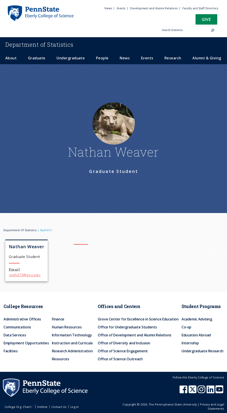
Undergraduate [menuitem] (71, 58)
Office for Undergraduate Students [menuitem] (127, 327)
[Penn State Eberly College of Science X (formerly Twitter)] (193, 392)
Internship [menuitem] (190, 343)
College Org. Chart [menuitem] (19, 407)
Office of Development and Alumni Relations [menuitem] (134, 335)
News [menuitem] (108, 8)
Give (206, 19)
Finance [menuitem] (58, 319)
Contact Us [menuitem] (59, 407)
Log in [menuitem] (74, 407)
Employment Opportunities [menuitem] (26, 343)
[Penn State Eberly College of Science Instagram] (202, 392)
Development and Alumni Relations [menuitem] (154, 8)
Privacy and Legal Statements (212, 406)
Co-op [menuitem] (186, 327)
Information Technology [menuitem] (72, 335)
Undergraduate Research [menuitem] (202, 351)
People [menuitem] (102, 58)
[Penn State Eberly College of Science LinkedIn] (211, 392)
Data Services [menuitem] (15, 335)
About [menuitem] (11, 58)
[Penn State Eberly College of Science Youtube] (219, 392)
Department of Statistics (20, 230)
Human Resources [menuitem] (67, 327)
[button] (206, 20)
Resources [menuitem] (60, 359)
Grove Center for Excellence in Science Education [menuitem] (138, 319)
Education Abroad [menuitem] (196, 335)
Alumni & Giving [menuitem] (206, 58)
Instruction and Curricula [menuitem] (72, 343)
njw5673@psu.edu (24, 275)
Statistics (39, 44)
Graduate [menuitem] (36, 58)
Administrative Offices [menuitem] (22, 319)
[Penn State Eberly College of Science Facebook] (184, 392)
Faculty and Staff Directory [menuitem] (200, 8)
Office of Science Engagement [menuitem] (123, 351)
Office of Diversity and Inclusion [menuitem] (124, 343)
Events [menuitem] (121, 8)
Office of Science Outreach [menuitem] (120, 359)
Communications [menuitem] (17, 327)
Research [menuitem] (172, 58)
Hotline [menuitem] (42, 407)
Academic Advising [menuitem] (197, 319)
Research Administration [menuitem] (72, 351)
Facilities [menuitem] (11, 351)
